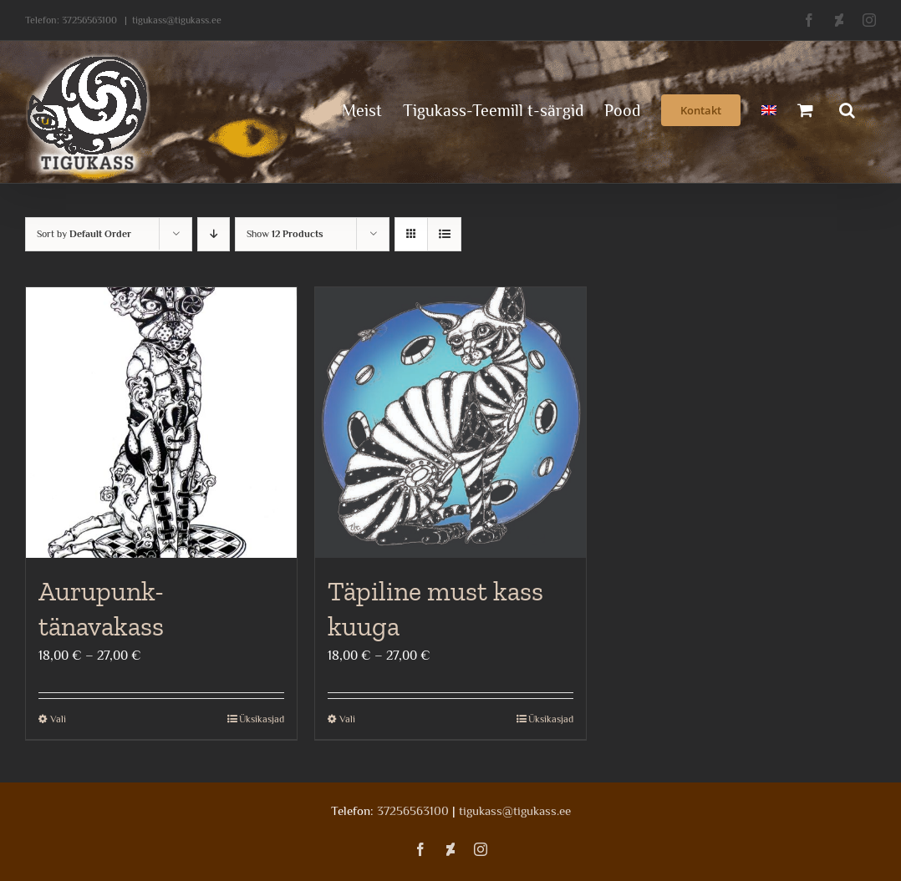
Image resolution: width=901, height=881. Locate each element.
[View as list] (444, 234)
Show (285, 234)
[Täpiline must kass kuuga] (450, 422)
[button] (847, 108)
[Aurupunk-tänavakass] (161, 422)
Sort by (84, 234)
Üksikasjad (261, 719)
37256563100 (89, 20)
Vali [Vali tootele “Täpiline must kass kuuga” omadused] (347, 719)
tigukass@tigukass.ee (176, 20)
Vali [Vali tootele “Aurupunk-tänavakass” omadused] (58, 719)
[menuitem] (768, 108)
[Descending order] (213, 234)
